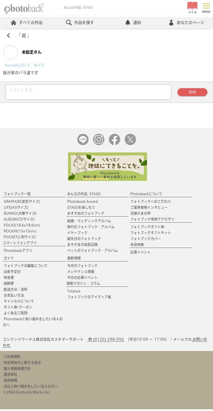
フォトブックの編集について (26, 267)
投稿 (192, 93)
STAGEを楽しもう (81, 209)
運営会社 (10, 376)
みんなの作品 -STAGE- (84, 195)
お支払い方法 (14, 297)
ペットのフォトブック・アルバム (92, 252)
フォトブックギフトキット (150, 234)
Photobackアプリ (18, 252)
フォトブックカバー (145, 240)
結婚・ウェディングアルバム (89, 222)
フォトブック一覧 (17, 195)
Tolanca (73, 292)
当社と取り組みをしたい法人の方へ (31, 388)
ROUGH (20, 232)
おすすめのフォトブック (85, 215)
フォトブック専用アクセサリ (152, 221)
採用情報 (10, 382)
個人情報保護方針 (17, 370)
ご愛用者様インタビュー (149, 209)
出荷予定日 (12, 273)
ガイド (9, 259)
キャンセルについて (19, 303)
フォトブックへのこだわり (150, 203)
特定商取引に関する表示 (22, 364)
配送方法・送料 (15, 291)
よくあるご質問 (15, 314)
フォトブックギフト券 (147, 228)
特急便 (9, 279)
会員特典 (137, 246)
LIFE (16, 209)
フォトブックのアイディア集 (89, 298)
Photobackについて (146, 195)
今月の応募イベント (82, 279)
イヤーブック (77, 234)
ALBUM (19, 221)
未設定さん (22, 52)
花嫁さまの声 (140, 215)
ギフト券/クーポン (18, 308)
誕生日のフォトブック (84, 240)
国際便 (9, 285)
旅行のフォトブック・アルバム (91, 228)
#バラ (39, 65)
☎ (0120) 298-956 (106, 341)
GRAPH (22, 203)
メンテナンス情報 (80, 273)
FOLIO (22, 226)
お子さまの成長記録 (82, 246)
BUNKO (20, 215)
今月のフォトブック (82, 267)
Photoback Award (82, 203)
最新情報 (74, 259)
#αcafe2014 (17, 65)
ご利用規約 (12, 358)
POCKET (20, 238)
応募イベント (140, 254)
